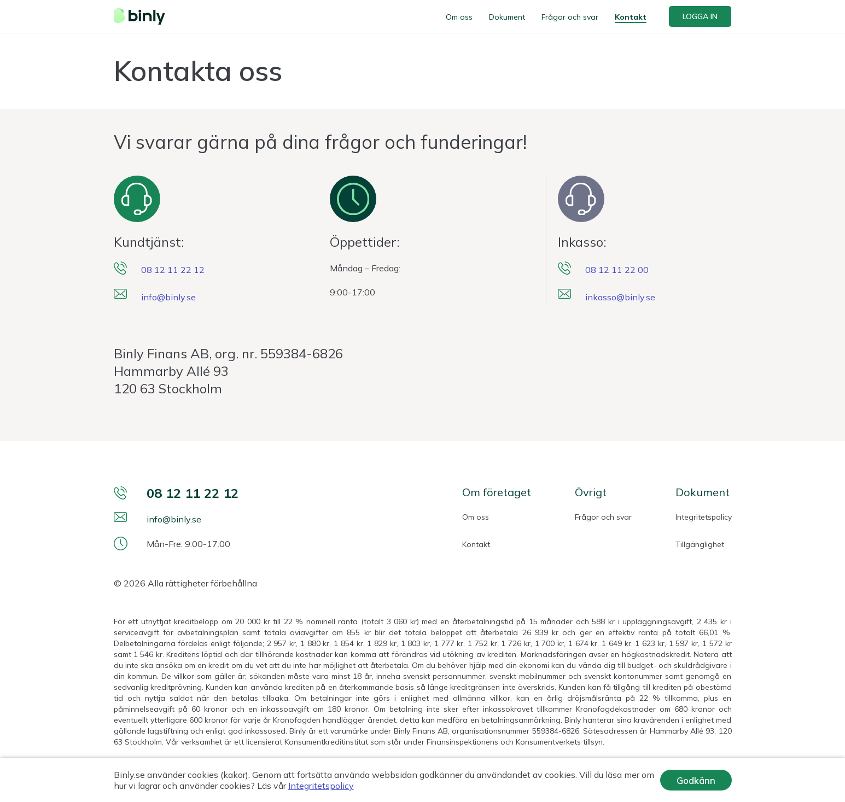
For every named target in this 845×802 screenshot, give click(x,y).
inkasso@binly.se (620, 297)
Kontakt (630, 17)
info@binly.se (168, 297)
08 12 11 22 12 (173, 269)
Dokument (507, 17)
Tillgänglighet (699, 544)
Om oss (459, 17)
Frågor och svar (569, 17)
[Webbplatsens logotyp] (143, 16)
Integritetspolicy (703, 517)
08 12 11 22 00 (617, 269)
